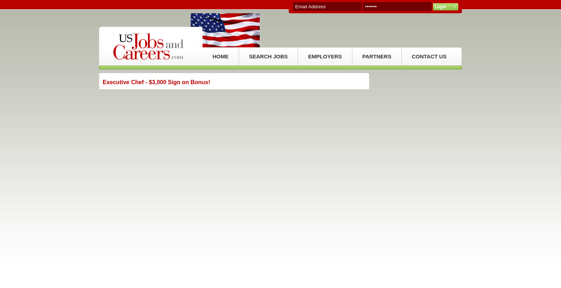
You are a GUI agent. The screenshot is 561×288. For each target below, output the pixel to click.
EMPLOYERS (325, 56)
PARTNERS (376, 56)
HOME (221, 56)
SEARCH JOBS (268, 56)
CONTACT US (429, 56)
